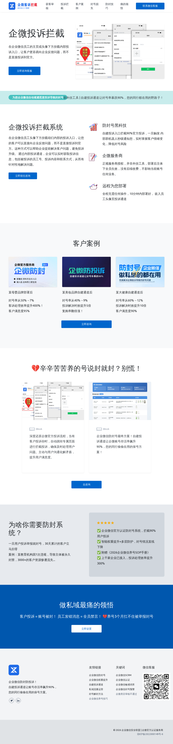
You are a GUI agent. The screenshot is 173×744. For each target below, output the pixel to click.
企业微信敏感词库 (125, 684)
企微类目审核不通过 (126, 694)
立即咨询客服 (24, 70)
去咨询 (86, 484)
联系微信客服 (150, 5)
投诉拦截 (65, 6)
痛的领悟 (124, 6)
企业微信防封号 (97, 675)
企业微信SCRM (123, 675)
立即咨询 (86, 324)
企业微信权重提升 (98, 680)
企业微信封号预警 (125, 689)
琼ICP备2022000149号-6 (150, 734)
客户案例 (80, 6)
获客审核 (50, 6)
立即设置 (86, 628)
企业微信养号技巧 (98, 698)
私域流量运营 (96, 689)
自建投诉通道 (96, 684)
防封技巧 (109, 6)
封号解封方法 (96, 694)
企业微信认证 (123, 680)
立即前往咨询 (22, 175)
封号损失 (95, 6)
